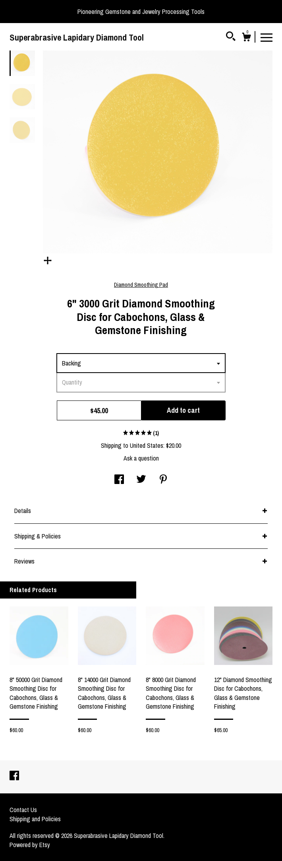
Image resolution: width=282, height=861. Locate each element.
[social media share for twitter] (141, 480)
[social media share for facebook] (119, 480)
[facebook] (14, 776)
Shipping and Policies (35, 818)
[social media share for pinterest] (163, 480)
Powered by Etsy (30, 844)
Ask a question (141, 458)
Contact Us (23, 809)
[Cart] (246, 38)
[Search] (231, 37)
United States (146, 445)
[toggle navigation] (266, 37)
